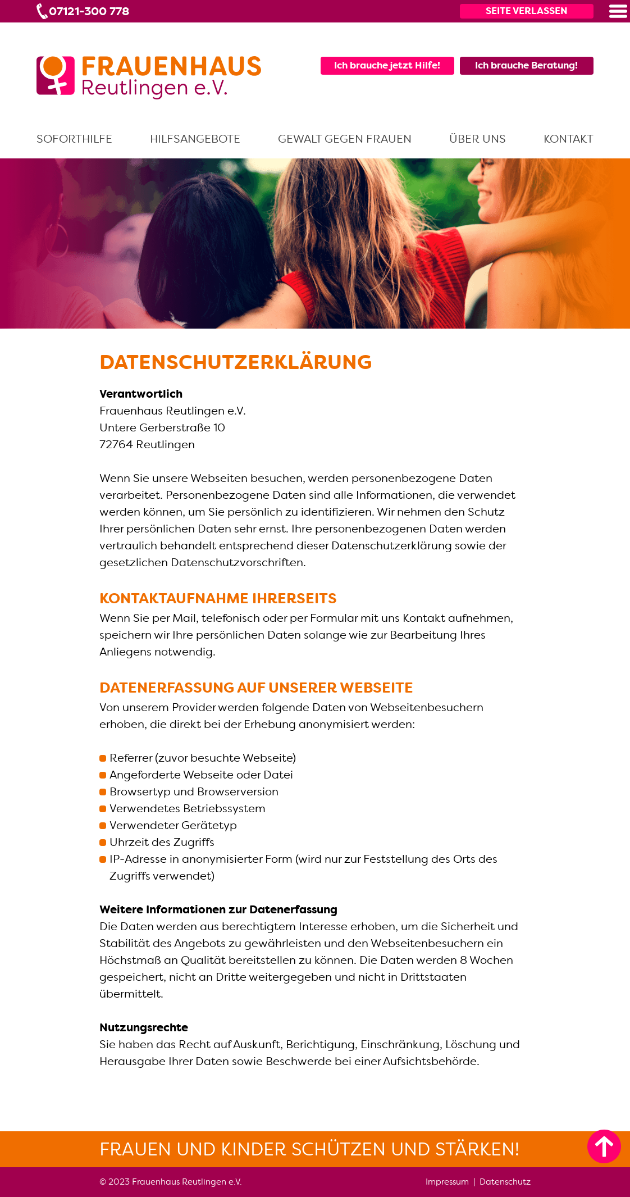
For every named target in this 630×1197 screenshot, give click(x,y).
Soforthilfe (74, 138)
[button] (618, 11)
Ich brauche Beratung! (526, 65)
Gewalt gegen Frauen (345, 138)
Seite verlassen (527, 10)
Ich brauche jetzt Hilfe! (387, 65)
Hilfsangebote (195, 138)
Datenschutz (505, 1181)
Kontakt (569, 138)
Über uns (477, 138)
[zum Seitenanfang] (604, 1146)
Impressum (447, 1181)
